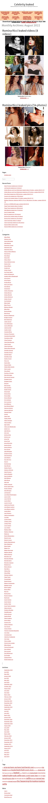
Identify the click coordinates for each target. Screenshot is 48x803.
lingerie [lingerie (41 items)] (24, 773)
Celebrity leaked (24, 4)
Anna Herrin (7, 278)
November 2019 (8, 742)
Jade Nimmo (7, 431)
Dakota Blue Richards (9, 348)
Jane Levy (6, 433)
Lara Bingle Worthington (10, 494)
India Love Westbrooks (10, 426)
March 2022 (7, 694)
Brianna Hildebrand (9, 315)
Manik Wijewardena (9, 536)
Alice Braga (7, 255)
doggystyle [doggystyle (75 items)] (41, 770)
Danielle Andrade (8, 350)
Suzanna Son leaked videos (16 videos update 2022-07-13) (18, 198)
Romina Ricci (7, 593)
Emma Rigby (7, 396)
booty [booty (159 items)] (18, 770)
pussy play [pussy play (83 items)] (10, 778)
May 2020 (6, 729)
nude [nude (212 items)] (10, 775)
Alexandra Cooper (8, 245)
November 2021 (8, 703)
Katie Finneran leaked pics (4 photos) (13, 186)
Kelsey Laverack (8, 484)
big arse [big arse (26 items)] (36, 767)
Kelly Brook (7, 480)
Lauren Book (7, 501)
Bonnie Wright (7, 311)
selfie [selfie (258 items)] (28, 778)
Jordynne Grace (8, 453)
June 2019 (6, 752)
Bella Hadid (7, 303)
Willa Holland (7, 645)
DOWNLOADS (7, 175)
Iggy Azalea (7, 424)
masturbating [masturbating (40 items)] (41, 773)
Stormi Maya (7, 620)
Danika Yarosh (7, 358)
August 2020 (7, 725)
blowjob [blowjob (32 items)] (9, 770)
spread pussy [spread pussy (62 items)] (12, 781)
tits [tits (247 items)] (30, 781)
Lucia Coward (7, 525)
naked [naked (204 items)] (4, 775)
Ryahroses (6, 597)
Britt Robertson (8, 319)
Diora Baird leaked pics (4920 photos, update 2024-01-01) (18, 194)
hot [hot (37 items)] (3, 773)
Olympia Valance (8, 575)
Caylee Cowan (7, 330)
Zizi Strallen (7, 655)
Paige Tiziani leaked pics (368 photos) (13, 208)
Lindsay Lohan (7, 521)
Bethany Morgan (8, 307)
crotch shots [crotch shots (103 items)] (29, 770)
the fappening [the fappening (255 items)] (23, 781)
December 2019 (8, 740)
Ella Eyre (6, 383)
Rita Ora (6, 591)
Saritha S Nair (7, 604)
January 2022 (7, 699)
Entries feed (7, 793)
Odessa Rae (7, 571)
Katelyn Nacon (7, 468)
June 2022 (6, 690)
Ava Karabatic (7, 301)
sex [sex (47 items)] (32, 778)
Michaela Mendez (8, 558)
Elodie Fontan (7, 389)
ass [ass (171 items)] (9, 767)
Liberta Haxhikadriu (9, 515)
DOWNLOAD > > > (24, 98)
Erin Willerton (7, 404)
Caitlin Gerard (7, 321)
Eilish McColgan (8, 375)
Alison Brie (7, 257)
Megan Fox (7, 548)
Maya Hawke (7, 546)
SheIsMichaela (7, 612)
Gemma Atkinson (8, 410)
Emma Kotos (7, 393)
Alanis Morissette (8, 241)
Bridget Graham (8, 317)
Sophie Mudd (7, 616)
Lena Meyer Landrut (9, 507)
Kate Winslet (7, 466)
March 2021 (7, 715)
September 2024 (8, 670)
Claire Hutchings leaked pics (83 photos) (14, 222)
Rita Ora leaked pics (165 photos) (12, 214)
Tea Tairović (7, 626)
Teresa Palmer (7, 628)
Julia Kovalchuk (8, 455)
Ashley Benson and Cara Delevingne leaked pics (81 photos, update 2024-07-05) (24, 192)
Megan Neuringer (8, 550)
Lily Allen (6, 517)
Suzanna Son (7, 622)
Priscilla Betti (7, 579)
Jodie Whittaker (8, 451)
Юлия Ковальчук (8, 659)
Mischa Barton (7, 567)
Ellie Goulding (7, 387)
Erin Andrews (7, 400)
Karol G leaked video (9, 212)
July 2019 (6, 750)
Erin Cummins (7, 402)
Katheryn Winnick (8, 470)
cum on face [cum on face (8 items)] (36, 770)
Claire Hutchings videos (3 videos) (12, 220)
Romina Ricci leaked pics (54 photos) (24, 105)
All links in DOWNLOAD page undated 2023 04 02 (16, 204)
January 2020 (7, 738)
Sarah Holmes (7, 600)
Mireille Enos (7, 564)
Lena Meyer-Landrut (9, 509)
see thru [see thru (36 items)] (23, 778)
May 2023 (6, 680)
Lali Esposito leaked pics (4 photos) (13, 188)
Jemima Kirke (7, 435)
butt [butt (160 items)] (23, 770)
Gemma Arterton (8, 408)
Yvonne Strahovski (8, 647)
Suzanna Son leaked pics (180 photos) (13, 196)
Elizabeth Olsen (8, 381)
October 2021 (7, 705)
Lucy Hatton (7, 527)
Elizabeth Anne (8, 379)
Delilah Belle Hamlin (9, 367)
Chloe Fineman (8, 340)
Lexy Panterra (7, 513)
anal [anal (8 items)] (3, 767)
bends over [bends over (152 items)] (29, 767)
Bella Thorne (7, 305)
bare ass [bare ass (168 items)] (13, 767)
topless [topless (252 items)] (35, 781)
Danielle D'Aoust (8, 352)
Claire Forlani (7, 344)
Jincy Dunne (7, 449)
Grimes (6, 414)
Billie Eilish (6, 309)
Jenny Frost (7, 441)
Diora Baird (7, 371)
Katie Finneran (7, 472)
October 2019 (7, 744)
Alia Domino (7, 253)
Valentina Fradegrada (9, 637)
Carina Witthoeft (8, 325)
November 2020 (8, 721)
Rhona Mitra (7, 589)
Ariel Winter (7, 286)
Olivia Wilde (7, 573)
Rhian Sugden (7, 587)
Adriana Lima (7, 239)
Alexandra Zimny (8, 249)
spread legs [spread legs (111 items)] (40, 778)
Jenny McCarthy (8, 443)
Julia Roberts (7, 457)
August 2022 (7, 688)
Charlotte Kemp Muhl (9, 336)
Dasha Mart (7, 363)
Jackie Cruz (7, 429)
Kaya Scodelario (8, 476)
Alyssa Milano (7, 266)
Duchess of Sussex (8, 373)
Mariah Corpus (8, 540)
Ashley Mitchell (8, 295)
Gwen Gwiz (7, 416)
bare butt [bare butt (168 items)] (21, 767)
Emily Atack (7, 391)
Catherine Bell (7, 328)
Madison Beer (7, 529)
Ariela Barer (7, 288)
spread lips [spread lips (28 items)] (5, 781)
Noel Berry (7, 569)
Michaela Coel (7, 556)
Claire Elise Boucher (9, 342)
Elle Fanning (7, 385)
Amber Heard (7, 270)
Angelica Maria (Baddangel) (11, 276)
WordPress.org (8, 797)
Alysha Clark (7, 264)
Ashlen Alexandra (8, 290)
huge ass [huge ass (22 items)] (11, 773)
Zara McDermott (8, 653)
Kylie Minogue (7, 490)
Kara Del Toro (7, 459)
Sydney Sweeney (8, 624)
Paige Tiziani (7, 577)
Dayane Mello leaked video (11, 224)
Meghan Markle (8, 552)
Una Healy (6, 632)
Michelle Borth (7, 560)
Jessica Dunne (7, 445)
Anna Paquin (7, 280)
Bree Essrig (7, 313)
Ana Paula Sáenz (8, 272)
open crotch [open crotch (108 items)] (26, 775)
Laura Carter (7, 497)
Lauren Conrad (8, 503)
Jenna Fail (6, 439)
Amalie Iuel (7, 268)
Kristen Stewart (8, 488)
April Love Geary (8, 284)
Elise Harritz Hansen (9, 377)
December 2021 (8, 701)
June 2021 (6, 713)
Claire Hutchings (8, 346)
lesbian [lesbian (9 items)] (21, 773)
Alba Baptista (7, 243)
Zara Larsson (7, 651)
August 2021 (7, 709)
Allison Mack (7, 260)
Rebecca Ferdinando (9, 583)
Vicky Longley (7, 641)
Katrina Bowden (8, 474)
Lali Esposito (7, 492)
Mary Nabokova (8, 544)
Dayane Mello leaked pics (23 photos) (13, 226)
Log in (5, 791)
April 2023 (6, 682)
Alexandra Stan (8, 247)
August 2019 (7, 748)
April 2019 (6, 756)
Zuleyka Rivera (7, 657)
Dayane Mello (7, 365)
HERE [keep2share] (28, 22)
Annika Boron (7, 282)
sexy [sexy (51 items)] (34, 778)
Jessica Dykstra (8, 447)
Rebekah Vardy (8, 585)
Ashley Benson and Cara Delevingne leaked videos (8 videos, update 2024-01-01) (24, 190)
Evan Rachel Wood (8, 406)
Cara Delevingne (8, 323)
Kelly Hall (6, 482)
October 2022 (7, 686)
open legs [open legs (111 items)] (34, 775)
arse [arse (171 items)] (5, 767)
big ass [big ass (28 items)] (40, 767)
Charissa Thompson (9, 334)
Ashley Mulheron (8, 297)
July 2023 (6, 678)
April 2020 (6, 732)
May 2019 (6, 754)
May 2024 (6, 674)
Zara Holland (7, 649)
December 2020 (8, 719)
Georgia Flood (7, 412)
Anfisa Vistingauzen (9, 274)
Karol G (6, 461)
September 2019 (8, 746)
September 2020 (8, 723)
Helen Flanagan (8, 420)
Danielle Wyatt (7, 354)
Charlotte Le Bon (8, 338)
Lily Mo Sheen (7, 519)
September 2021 (8, 707)
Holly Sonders (7, 422)
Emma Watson (7, 398)
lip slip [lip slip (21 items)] (28, 773)
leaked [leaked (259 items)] (16, 772)
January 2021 (7, 717)
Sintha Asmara (7, 614)
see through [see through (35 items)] (18, 778)
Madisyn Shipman (8, 532)
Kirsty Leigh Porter (8, 486)
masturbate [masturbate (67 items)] (33, 773)
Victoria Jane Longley (9, 643)
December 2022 (8, 684)
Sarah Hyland (7, 602)
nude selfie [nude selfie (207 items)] (16, 775)
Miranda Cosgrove (8, 562)
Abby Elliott (7, 237)
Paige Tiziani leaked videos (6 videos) (13, 206)
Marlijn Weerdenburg (9, 542)
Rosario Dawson (8, 595)
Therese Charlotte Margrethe (11, 630)
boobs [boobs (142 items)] (13, 770)
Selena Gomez (7, 608)
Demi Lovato (7, 369)
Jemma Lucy (7, 437)
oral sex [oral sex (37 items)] (40, 775)
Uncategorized (7, 635)
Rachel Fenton (7, 581)
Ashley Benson (8, 293)
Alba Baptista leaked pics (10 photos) (13, 210)
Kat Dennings (7, 464)
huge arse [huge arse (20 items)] (6, 773)
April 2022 (6, 692)
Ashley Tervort (7, 299)
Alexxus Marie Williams (10, 251)
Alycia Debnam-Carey (9, 262)
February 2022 (7, 697)
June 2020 (6, 727)
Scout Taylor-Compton (9, 606)
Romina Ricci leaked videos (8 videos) (13, 216)
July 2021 (6, 711)
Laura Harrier (7, 499)
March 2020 (7, 734)
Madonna (6, 534)
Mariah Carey (7, 538)
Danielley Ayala (8, 356)
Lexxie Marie (7, 511)
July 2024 (6, 672)
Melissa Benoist (8, 554)
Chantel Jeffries (8, 332)
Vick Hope (6, 639)
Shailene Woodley (8, 610)
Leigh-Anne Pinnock (9, 505)
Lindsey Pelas (7, 523)
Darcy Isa (6, 361)
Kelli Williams (7, 478)
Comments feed (8, 795)
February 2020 (7, 736)
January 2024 (7, 676)
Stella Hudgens (8, 618)
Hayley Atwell (7, 418)
